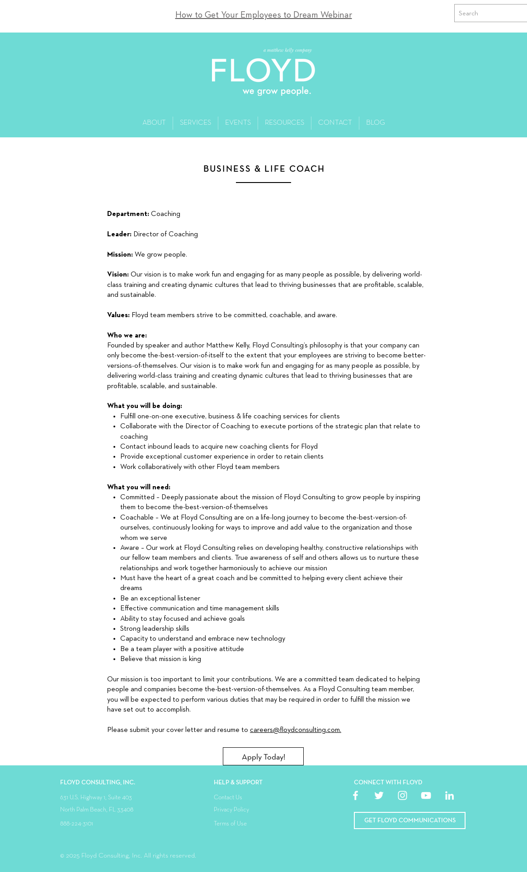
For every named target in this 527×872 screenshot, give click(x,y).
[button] (410, 820)
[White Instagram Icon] (402, 795)
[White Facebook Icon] (355, 795)
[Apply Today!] (263, 756)
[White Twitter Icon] (379, 795)
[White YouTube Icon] (426, 795)
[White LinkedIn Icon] (449, 795)
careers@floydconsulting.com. (295, 730)
